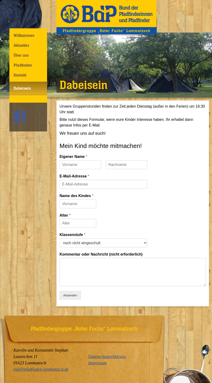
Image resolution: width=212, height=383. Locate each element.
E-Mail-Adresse (74, 176)
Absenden (70, 295)
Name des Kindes (76, 196)
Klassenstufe (72, 235)
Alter (65, 215)
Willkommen (24, 35)
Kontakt (20, 75)
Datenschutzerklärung (107, 356)
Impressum (97, 363)
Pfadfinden (23, 65)
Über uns (21, 55)
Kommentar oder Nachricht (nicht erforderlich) (101, 254)
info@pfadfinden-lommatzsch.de (40, 369)
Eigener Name (73, 157)
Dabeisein (22, 88)
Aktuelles (21, 45)
